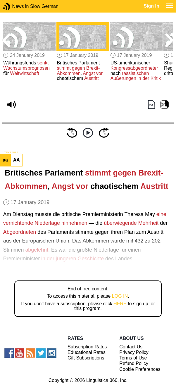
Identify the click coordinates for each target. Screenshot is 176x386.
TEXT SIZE (11, 152)
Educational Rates (87, 352)
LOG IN (120, 296)
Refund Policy (133, 363)
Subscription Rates (87, 346)
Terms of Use (133, 357)
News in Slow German (15, 6)
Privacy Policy (134, 352)
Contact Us (130, 346)
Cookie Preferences (140, 369)
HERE (119, 303)
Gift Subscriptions (86, 357)
